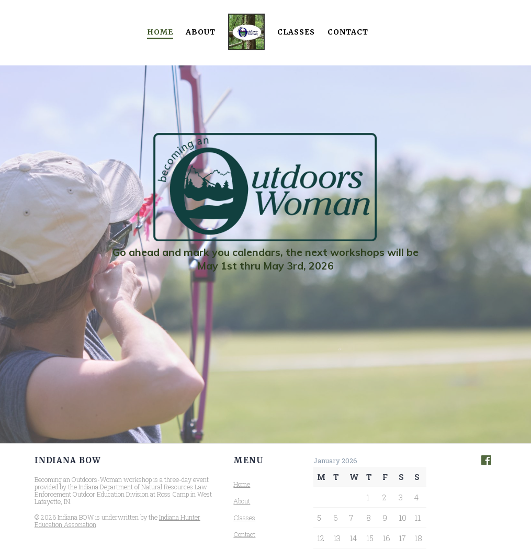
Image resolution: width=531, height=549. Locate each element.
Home (160, 32)
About (201, 32)
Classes (296, 32)
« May (322, 544)
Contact (347, 32)
